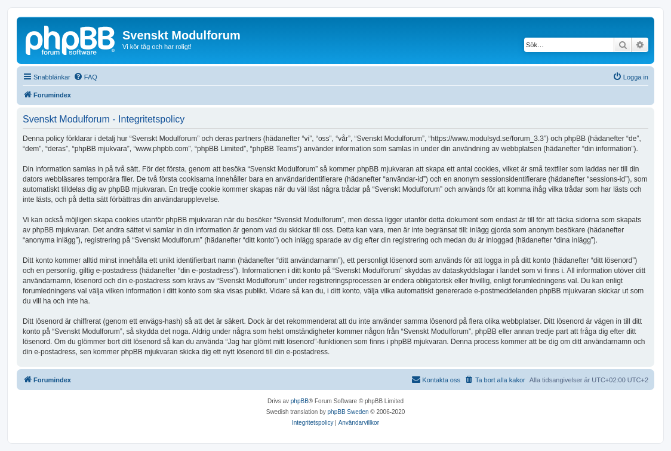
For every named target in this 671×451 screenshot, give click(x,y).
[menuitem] (85, 77)
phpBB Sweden (348, 412)
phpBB (300, 401)
